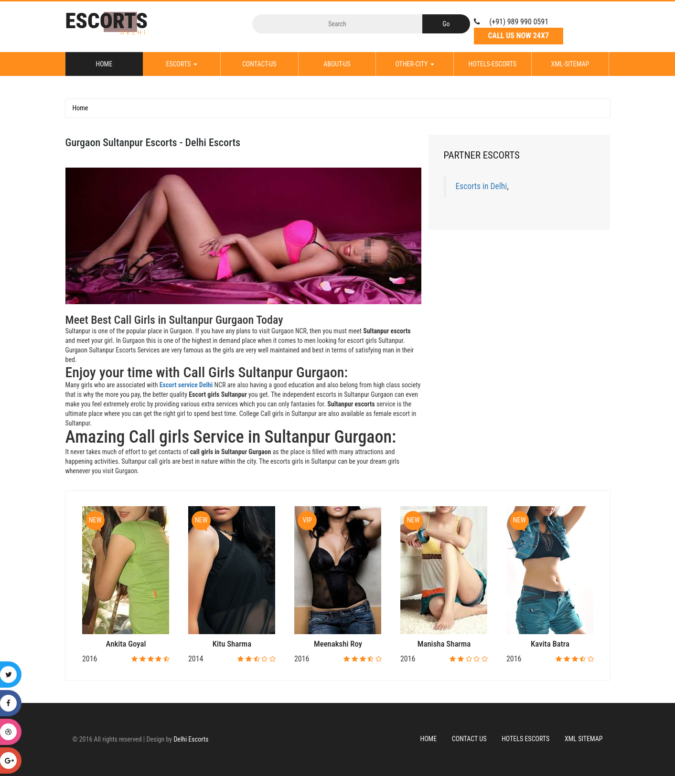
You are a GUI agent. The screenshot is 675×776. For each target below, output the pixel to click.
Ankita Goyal (126, 643)
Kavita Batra (550, 643)
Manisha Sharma (444, 643)
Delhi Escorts (190, 739)
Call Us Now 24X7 (518, 35)
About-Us (336, 64)
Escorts (181, 64)
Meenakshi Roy (338, 643)
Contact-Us (259, 64)
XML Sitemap (584, 739)
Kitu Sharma (232, 643)
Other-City (414, 64)
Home (104, 64)
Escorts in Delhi (481, 186)
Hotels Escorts (525, 739)
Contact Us (469, 739)
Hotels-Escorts (492, 64)
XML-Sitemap (570, 64)
